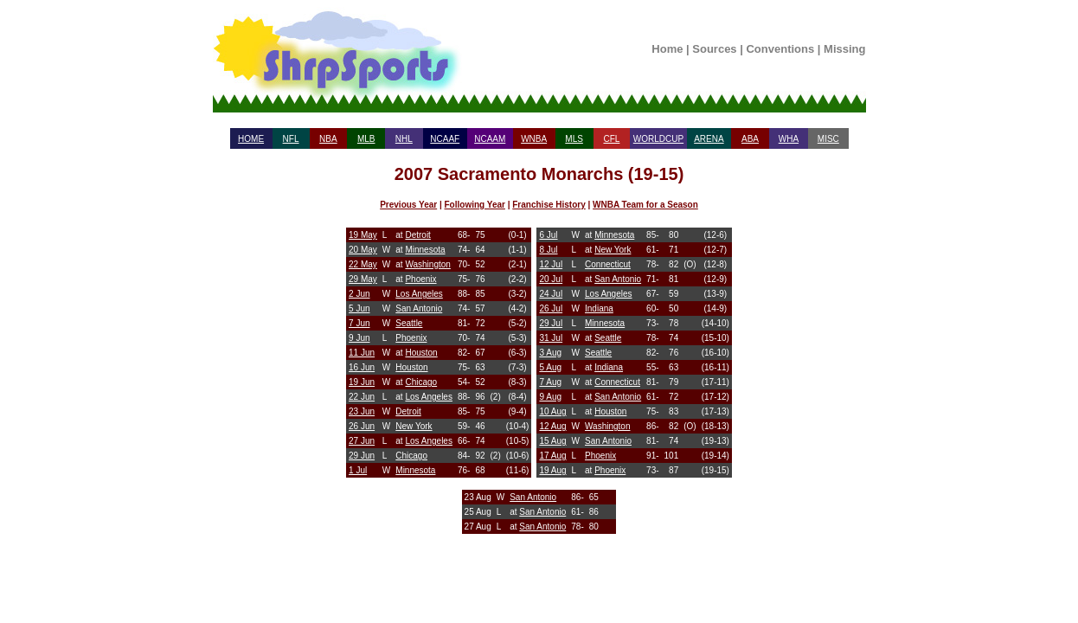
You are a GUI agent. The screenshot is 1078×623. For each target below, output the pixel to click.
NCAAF (444, 139)
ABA (750, 139)
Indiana (599, 308)
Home (667, 48)
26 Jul (550, 308)
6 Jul (548, 235)
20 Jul (550, 279)
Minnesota (425, 249)
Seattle (408, 323)
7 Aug (550, 382)
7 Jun (359, 323)
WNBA (534, 139)
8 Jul (548, 249)
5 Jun (359, 308)
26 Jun (362, 426)
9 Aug (550, 396)
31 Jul (550, 338)
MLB (366, 139)
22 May (363, 264)
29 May (363, 279)
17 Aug (552, 455)
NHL (404, 139)
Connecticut (608, 264)
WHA (789, 139)
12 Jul (550, 264)
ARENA (708, 139)
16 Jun (362, 367)
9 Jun (359, 338)
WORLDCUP (658, 139)
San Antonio (418, 308)
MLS (574, 139)
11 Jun (362, 352)
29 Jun (362, 455)
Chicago (421, 382)
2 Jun (359, 294)
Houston (421, 352)
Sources (714, 48)
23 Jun (362, 411)
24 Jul (550, 294)
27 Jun (362, 441)
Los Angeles (419, 294)
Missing (844, 48)
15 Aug (552, 441)
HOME (251, 139)
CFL (611, 139)
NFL (291, 139)
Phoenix (420, 279)
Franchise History (548, 204)
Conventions (780, 48)
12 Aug (552, 426)
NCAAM (489, 139)
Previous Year (408, 204)
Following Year (475, 204)
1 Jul (358, 470)
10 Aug (552, 411)
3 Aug (550, 352)
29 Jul (550, 323)
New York (413, 426)
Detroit (417, 235)
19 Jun (362, 382)
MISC (828, 139)
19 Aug (552, 470)
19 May (363, 235)
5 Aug (550, 367)
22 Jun (362, 396)
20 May (363, 249)
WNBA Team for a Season (645, 204)
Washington (427, 264)
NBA (328, 139)
